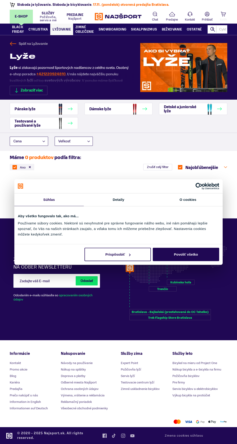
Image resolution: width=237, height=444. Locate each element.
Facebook (105, 436)
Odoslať (87, 281)
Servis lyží (128, 376)
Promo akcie (18, 369)
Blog (13, 376)
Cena (17, 141)
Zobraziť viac (32, 90)
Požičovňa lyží (131, 369)
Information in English (25, 402)
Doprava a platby (73, 376)
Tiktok (114, 436)
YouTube (132, 436)
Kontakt (190, 20)
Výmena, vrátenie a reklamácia (83, 395)
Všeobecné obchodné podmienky (84, 408)
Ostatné (194, 29)
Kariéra (15, 382)
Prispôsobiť (118, 254)
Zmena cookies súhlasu (184, 435)
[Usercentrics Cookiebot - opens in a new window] (199, 186)
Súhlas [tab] (49, 199)
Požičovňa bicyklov (186, 376)
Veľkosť (64, 141)
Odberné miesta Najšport (79, 382)
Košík (223, 20)
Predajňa (16, 389)
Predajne (172, 20)
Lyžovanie (62, 29)
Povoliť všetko (186, 254)
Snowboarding (113, 29)
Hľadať (212, 29)
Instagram (123, 436)
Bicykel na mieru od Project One (194, 363)
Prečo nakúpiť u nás (24, 395)
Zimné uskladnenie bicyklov (140, 389)
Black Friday (18, 29)
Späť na (33, 43)
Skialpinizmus (144, 29)
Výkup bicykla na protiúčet (191, 395)
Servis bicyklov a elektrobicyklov (195, 389)
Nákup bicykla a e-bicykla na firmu (196, 369)
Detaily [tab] (118, 199)
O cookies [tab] (188, 199)
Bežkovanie (172, 29)
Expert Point (129, 363)
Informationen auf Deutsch (29, 408)
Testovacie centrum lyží (137, 382)
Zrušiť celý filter (157, 167)
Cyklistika (38, 29)
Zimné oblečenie (84, 29)
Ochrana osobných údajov (80, 389)
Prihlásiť (207, 20)
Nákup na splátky (73, 369)
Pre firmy (178, 382)
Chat (155, 20)
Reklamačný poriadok (76, 402)
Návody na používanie (77, 363)
